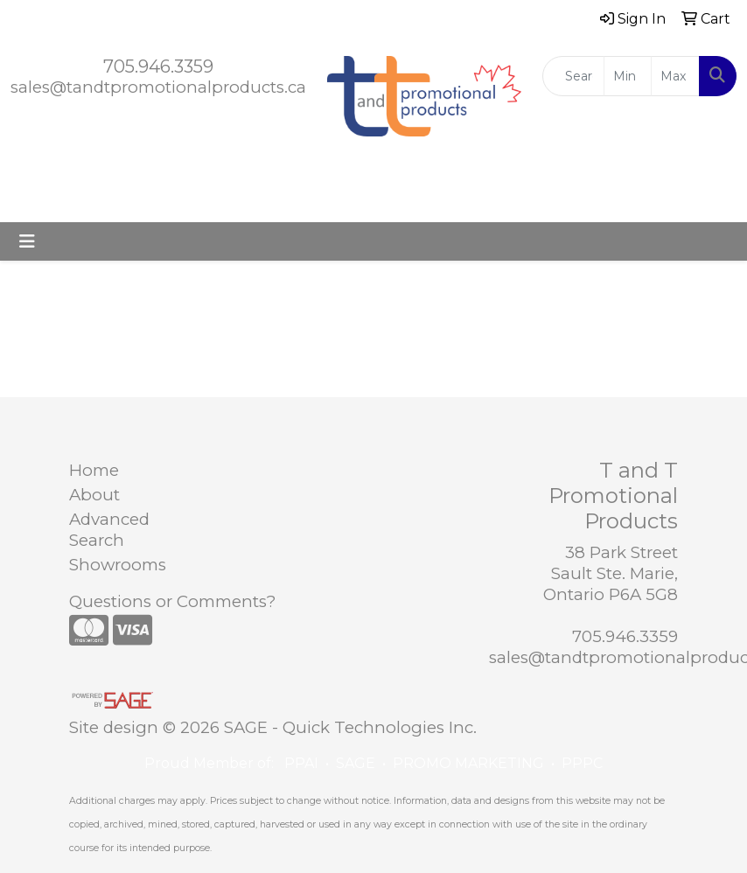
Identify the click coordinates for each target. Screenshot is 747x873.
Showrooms (111, 565)
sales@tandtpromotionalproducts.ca (158, 87)
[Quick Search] (573, 76)
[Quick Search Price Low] (628, 76)
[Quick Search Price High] (675, 76)
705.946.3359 (158, 66)
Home (94, 470)
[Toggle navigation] (27, 241)
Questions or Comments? (172, 601)
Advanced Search (109, 529)
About (94, 495)
